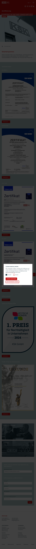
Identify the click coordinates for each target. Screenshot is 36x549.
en (30, 2)
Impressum (18, 544)
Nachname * (6, 486)
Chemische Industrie (6, 534)
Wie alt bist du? (7, 491)
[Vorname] (18, 483)
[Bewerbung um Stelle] (18, 471)
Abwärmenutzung (21, 527)
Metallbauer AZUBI (5, 528)
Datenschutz (26, 544)
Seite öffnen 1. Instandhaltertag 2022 (18, 431)
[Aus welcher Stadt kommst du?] (18, 499)
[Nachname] (18, 488)
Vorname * (6, 481)
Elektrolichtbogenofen (22, 535)
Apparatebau (20, 534)
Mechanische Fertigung (22, 537)
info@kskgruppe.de (15, 520)
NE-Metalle (4, 538)
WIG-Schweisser (5, 529)
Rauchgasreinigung (21, 528)
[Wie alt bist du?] (18, 493)
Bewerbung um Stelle (8, 469)
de (28, 2)
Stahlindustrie (4, 535)
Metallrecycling (5, 537)
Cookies (32, 544)
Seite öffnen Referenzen (18, 449)
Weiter (30, 502)
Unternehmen (7, 46)
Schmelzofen (20, 529)
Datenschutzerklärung (10, 272)
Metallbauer (4, 527)
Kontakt (3, 544)
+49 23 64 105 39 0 (15, 518)
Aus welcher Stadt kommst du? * (10, 496)
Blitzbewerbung (5, 530)
